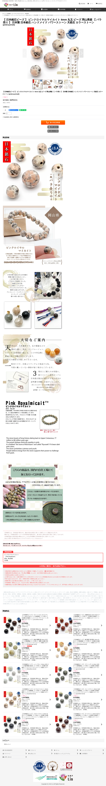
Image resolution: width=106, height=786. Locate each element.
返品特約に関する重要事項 (11, 117)
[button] (82, 3)
